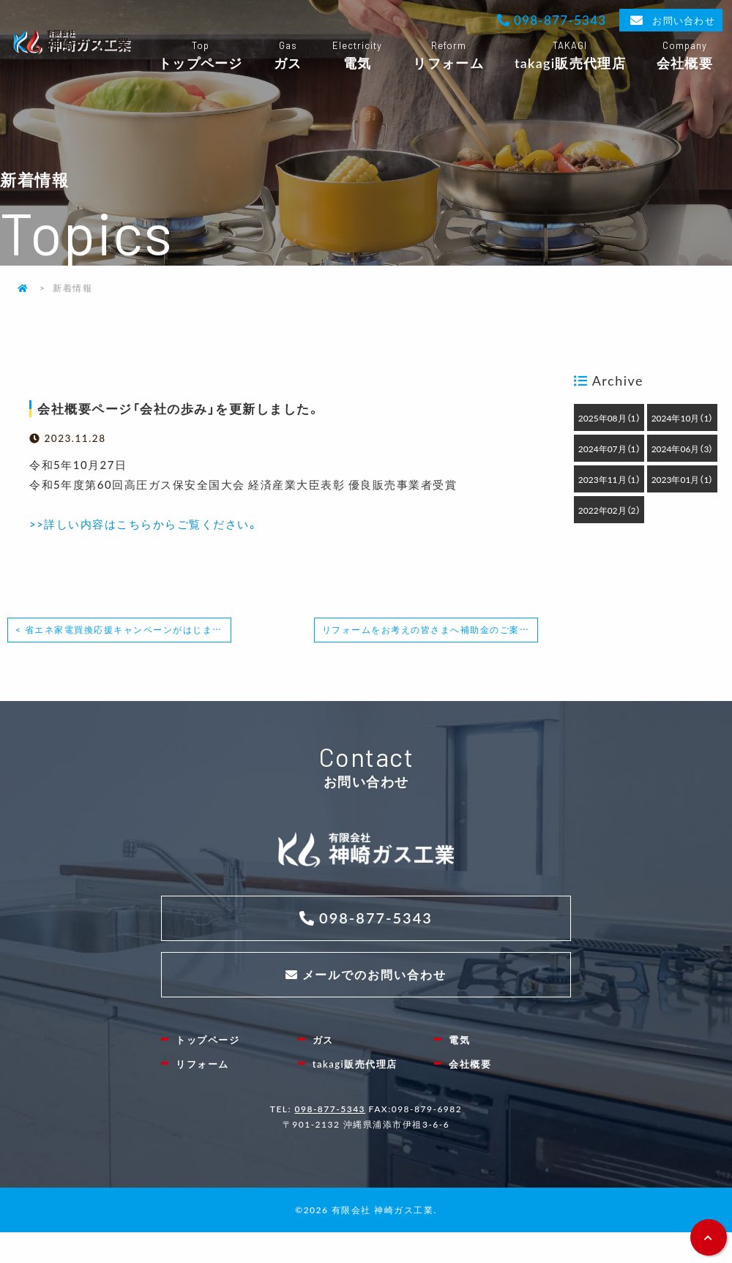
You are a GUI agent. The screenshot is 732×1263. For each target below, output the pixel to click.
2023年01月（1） (682, 479)
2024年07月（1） (609, 448)
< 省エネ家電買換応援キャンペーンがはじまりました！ (123, 629)
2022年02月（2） (609, 510)
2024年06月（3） (682, 448)
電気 (357, 56)
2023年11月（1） (609, 479)
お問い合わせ (683, 20)
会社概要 (684, 56)
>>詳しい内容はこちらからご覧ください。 (143, 524)
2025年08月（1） (609, 417)
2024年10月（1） (682, 417)
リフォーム (447, 56)
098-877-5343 (558, 19)
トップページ (200, 56)
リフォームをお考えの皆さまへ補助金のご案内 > (430, 629)
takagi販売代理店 (569, 56)
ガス (287, 56)
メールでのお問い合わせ (374, 974)
